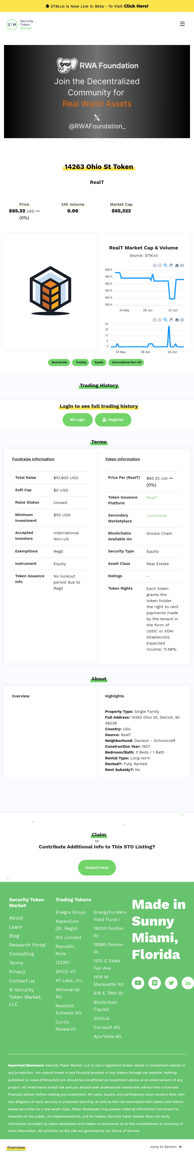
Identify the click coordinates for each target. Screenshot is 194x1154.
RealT (152, 497)
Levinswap (157, 515)
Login (77, 419)
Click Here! (136, 6)
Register (113, 419)
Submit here (97, 867)
